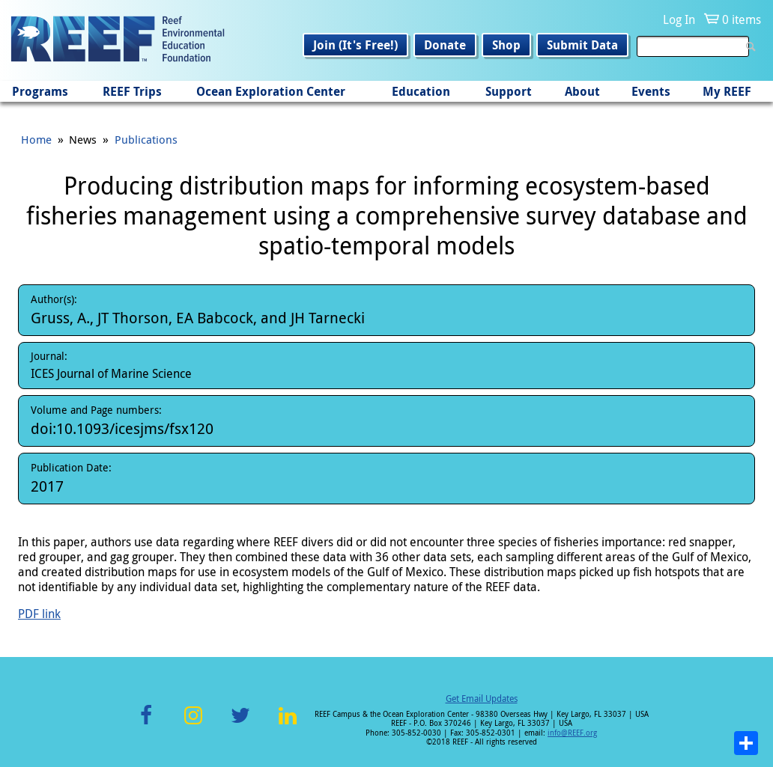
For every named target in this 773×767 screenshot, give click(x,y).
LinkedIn (287, 724)
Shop (506, 45)
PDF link (39, 613)
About (582, 91)
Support (508, 91)
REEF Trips (132, 91)
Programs (40, 91)
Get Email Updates (482, 698)
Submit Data (582, 45)
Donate (445, 45)
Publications (146, 139)
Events (650, 91)
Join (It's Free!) (355, 45)
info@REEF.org (572, 733)
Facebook (146, 724)
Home (36, 139)
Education (421, 91)
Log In (679, 19)
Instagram (193, 724)
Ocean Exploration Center (270, 91)
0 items (741, 19)
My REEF (727, 91)
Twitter (240, 724)
